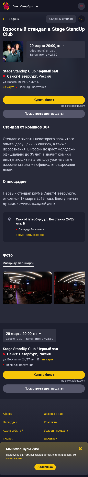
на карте (8, 87)
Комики (8, 439)
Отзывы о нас (53, 413)
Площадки (10, 422)
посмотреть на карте (30, 234)
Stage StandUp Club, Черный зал (30, 71)
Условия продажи (56, 430)
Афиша (7, 413)
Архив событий (13, 430)
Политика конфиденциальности (58, 440)
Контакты (50, 422)
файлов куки (14, 458)
